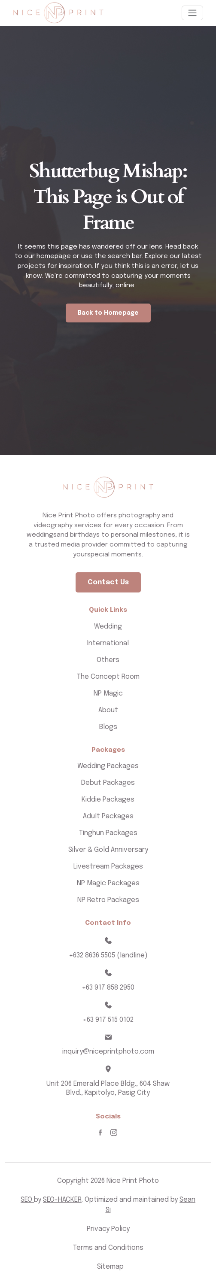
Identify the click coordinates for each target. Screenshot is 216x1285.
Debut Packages (108, 783)
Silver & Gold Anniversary (108, 850)
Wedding (108, 626)
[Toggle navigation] (192, 13)
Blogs (108, 727)
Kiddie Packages (108, 799)
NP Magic (108, 693)
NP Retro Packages (108, 900)
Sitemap (110, 1266)
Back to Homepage (108, 313)
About (108, 710)
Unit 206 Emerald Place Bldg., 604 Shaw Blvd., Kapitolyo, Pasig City (108, 1088)
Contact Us (108, 582)
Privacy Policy (108, 1229)
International (108, 643)
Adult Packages (108, 816)
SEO (27, 1199)
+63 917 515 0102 (108, 1020)
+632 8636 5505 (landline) (108, 955)
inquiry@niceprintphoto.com (108, 1051)
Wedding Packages (108, 766)
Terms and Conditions (108, 1248)
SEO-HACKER (62, 1199)
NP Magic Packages (108, 883)
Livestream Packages (108, 866)
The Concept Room (108, 676)
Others (108, 660)
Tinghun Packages (108, 833)
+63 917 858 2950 (108, 987)
